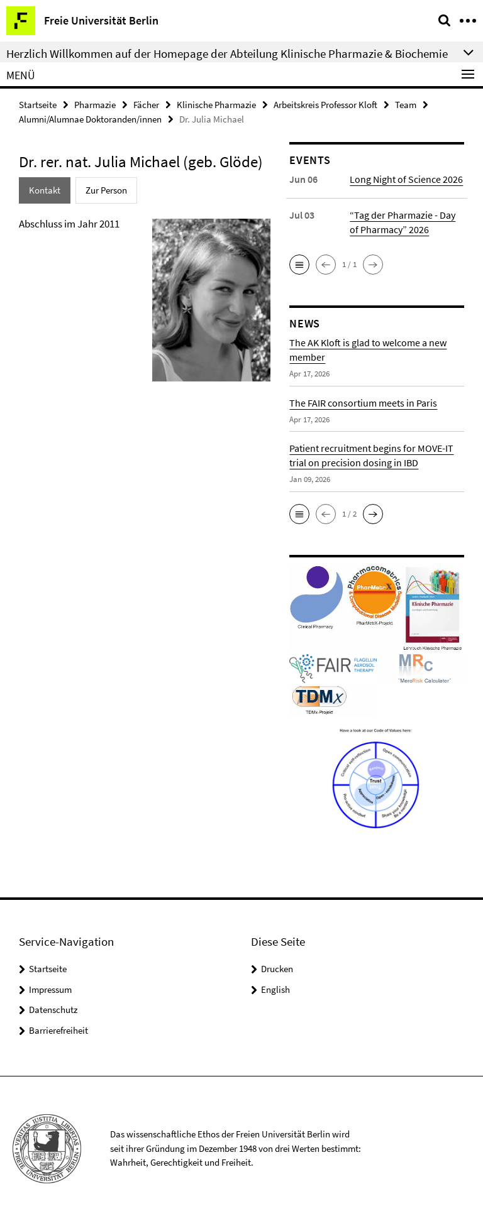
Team (405, 105)
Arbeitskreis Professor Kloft (325, 105)
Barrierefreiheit (58, 1030)
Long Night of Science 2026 (406, 179)
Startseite (38, 105)
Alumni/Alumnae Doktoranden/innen (90, 119)
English (275, 989)
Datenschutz (53, 1010)
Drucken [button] (277, 969)
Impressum (50, 989)
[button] (299, 264)
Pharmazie (95, 105)
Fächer (146, 105)
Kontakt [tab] (44, 190)
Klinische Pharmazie (216, 105)
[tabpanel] (144, 305)
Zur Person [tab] (106, 190)
